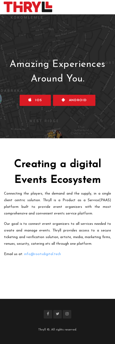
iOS (35, 100)
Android (74, 100)
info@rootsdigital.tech (42, 254)
